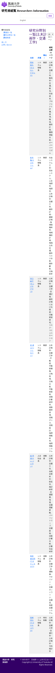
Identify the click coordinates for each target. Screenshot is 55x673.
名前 (32, 58)
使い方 (4, 42)
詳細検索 (6, 37)
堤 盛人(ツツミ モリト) (32, 350)
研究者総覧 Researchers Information (25, 10)
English (23, 20)
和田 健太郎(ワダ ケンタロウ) (32, 561)
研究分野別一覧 (9, 35)
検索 (50, 16)
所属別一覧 (7, 32)
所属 (39, 58)
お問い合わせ (6, 45)
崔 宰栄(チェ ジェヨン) (32, 461)
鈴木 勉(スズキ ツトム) (32, 162)
